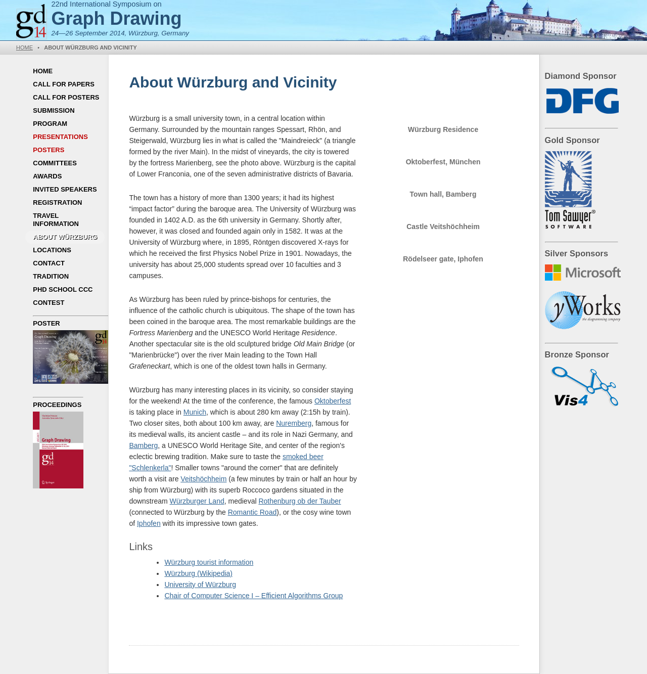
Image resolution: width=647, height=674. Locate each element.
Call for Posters (66, 97)
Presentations (60, 137)
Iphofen (149, 523)
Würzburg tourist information (208, 562)
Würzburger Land (197, 501)
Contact (49, 263)
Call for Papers (64, 84)
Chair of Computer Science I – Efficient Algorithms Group (253, 596)
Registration (57, 202)
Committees (55, 163)
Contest (48, 302)
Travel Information (56, 220)
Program (50, 123)
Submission (53, 110)
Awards (47, 176)
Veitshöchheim (203, 479)
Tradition (51, 276)
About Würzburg (65, 237)
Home (24, 47)
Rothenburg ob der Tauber (299, 501)
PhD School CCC (63, 289)
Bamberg (143, 445)
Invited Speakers (65, 189)
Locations (52, 250)
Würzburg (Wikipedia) (198, 573)
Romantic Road (252, 512)
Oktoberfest (332, 401)
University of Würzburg (200, 584)
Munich (194, 412)
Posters (48, 150)
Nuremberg (293, 423)
